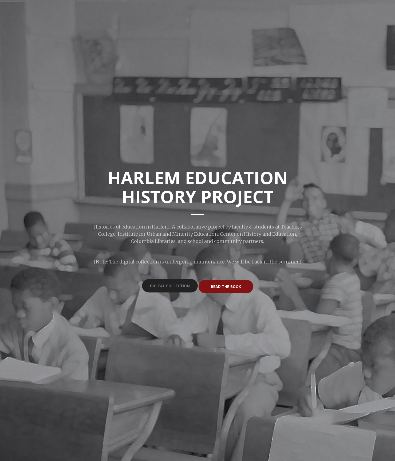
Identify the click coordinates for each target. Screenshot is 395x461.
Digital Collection (170, 285)
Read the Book (226, 286)
